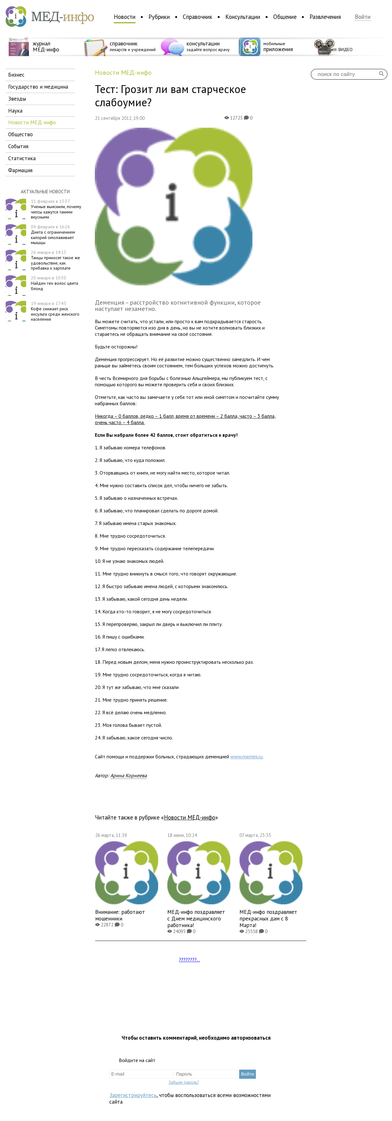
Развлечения (325, 16)
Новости (124, 16)
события (18, 146)
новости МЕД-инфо (32, 122)
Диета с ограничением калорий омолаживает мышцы (53, 234)
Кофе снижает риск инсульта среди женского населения (55, 311)
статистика (22, 158)
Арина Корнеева (128, 775)
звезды (17, 98)
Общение (285, 16)
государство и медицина (38, 86)
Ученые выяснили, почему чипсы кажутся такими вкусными (56, 209)
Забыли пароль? (184, 1082)
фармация (20, 170)
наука (15, 110)
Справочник (197, 16)
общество (20, 134)
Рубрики (159, 16)
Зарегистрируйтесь (133, 1095)
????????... (189, 959)
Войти (363, 16)
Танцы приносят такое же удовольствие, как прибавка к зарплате (55, 260)
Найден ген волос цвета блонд (54, 283)
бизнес (16, 74)
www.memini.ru (246, 756)
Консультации (242, 16)
